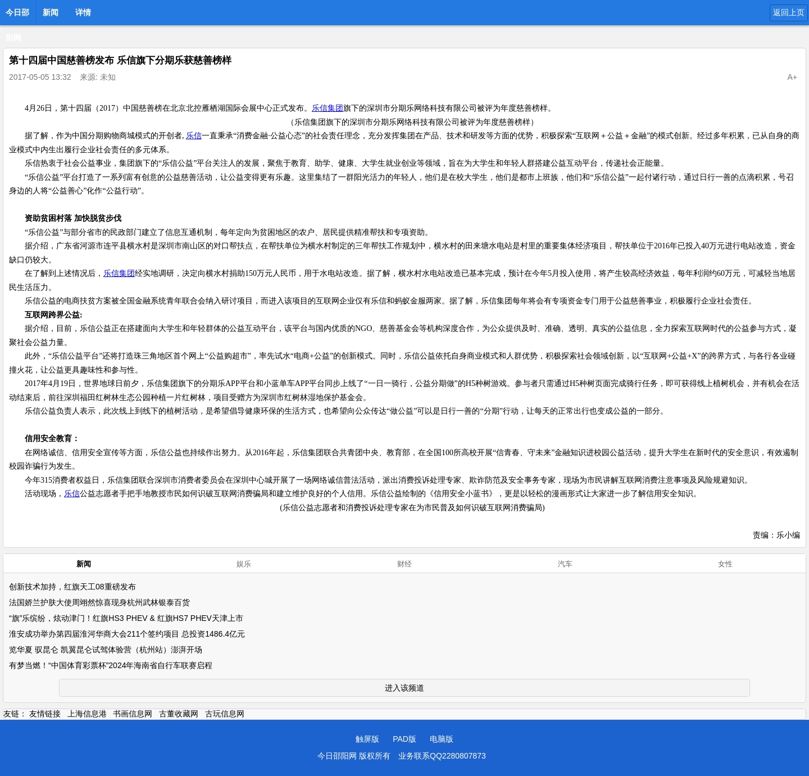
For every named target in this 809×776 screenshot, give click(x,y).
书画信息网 (132, 713)
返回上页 (789, 12)
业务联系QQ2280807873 (442, 755)
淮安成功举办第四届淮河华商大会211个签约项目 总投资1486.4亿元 (127, 633)
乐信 (194, 135)
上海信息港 (87, 713)
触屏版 (367, 738)
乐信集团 (327, 108)
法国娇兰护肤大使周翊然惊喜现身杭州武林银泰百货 (99, 602)
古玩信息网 (224, 713)
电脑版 (441, 738)
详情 (83, 12)
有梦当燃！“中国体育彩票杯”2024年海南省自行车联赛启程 (110, 665)
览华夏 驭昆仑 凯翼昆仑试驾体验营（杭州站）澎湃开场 (105, 649)
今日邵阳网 (17, 16)
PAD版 (404, 738)
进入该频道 (404, 687)
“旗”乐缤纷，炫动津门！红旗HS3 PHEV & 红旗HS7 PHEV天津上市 (126, 618)
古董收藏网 (178, 713)
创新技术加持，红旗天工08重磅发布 (72, 586)
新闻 (50, 12)
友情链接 (45, 713)
